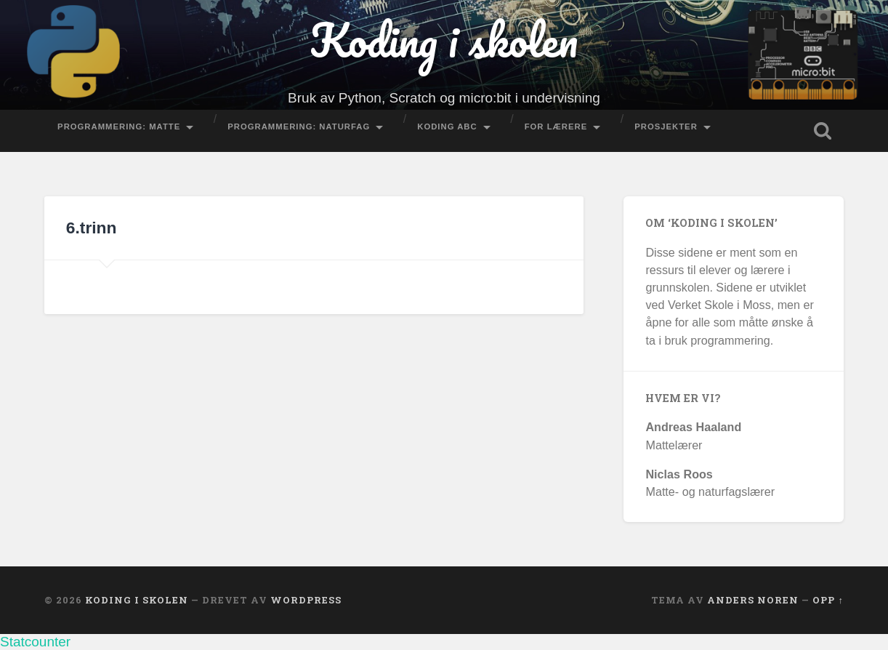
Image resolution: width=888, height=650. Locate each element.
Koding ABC (447, 126)
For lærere (556, 126)
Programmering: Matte (118, 126)
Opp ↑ (827, 600)
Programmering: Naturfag (298, 126)
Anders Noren (753, 600)
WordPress (306, 600)
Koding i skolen (444, 40)
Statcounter (35, 641)
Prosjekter (666, 126)
